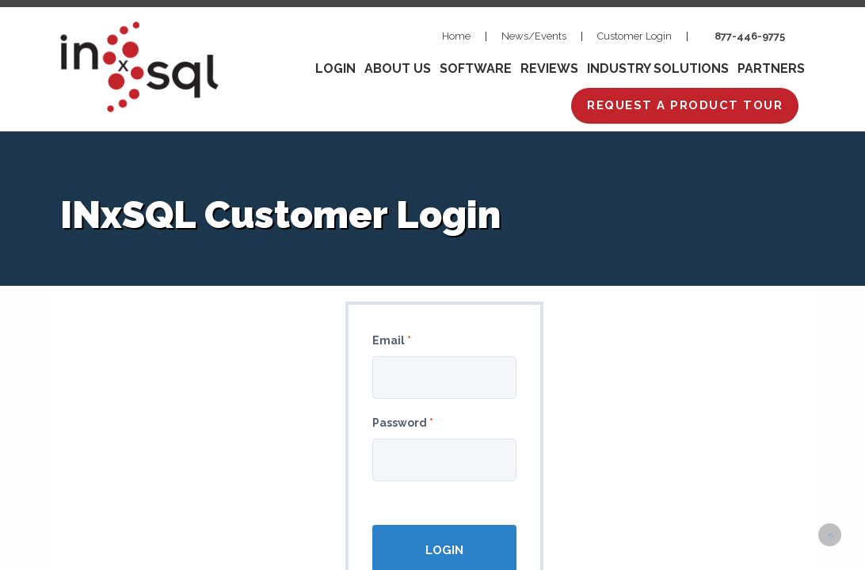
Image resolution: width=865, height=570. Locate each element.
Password (402, 422)
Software (476, 68)
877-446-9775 (749, 36)
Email (391, 340)
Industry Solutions (658, 68)
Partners (771, 68)
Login (335, 68)
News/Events (533, 36)
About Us (397, 68)
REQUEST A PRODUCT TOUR (685, 105)
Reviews (549, 68)
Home (456, 36)
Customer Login (634, 36)
